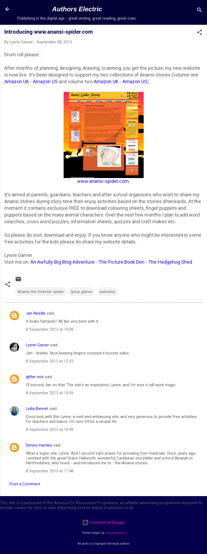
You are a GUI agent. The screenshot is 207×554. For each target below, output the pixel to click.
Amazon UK (16, 81)
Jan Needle (36, 313)
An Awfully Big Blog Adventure (62, 262)
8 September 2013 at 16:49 (49, 429)
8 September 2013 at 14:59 (49, 393)
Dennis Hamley (39, 445)
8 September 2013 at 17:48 (49, 471)
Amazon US (45, 81)
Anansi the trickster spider (41, 291)
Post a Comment (25, 484)
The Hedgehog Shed (170, 262)
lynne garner (81, 291)
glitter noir (35, 376)
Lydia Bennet (37, 408)
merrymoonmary (115, 533)
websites (107, 291)
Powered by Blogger (103, 522)
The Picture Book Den (121, 262)
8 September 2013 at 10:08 (49, 329)
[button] (199, 33)
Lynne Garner (37, 345)
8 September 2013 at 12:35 (49, 361)
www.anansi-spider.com (103, 181)
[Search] (199, 11)
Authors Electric (77, 9)
